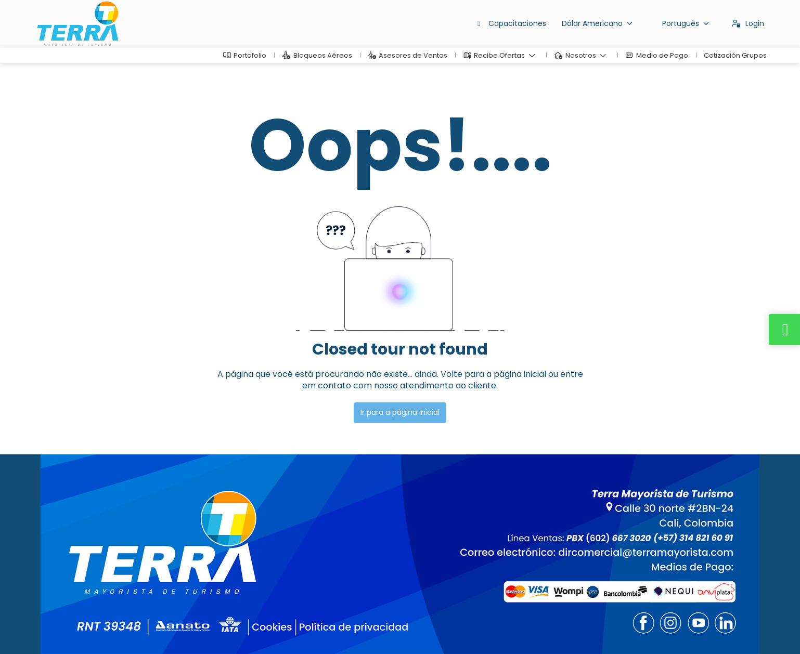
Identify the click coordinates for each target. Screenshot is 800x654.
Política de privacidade (295, 630)
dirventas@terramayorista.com (91, 563)
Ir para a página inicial (400, 412)
